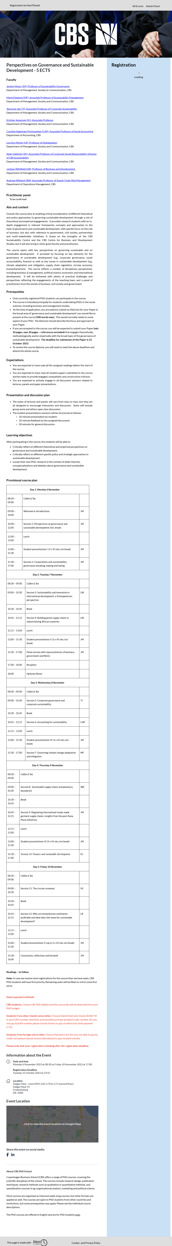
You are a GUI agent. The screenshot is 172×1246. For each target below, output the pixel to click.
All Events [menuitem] (137, 6)
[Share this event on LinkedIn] (12, 1155)
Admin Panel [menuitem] (153, 6)
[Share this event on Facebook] (7, 1155)
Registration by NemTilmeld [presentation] (25, 5)
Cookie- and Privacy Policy (86, 1242)
